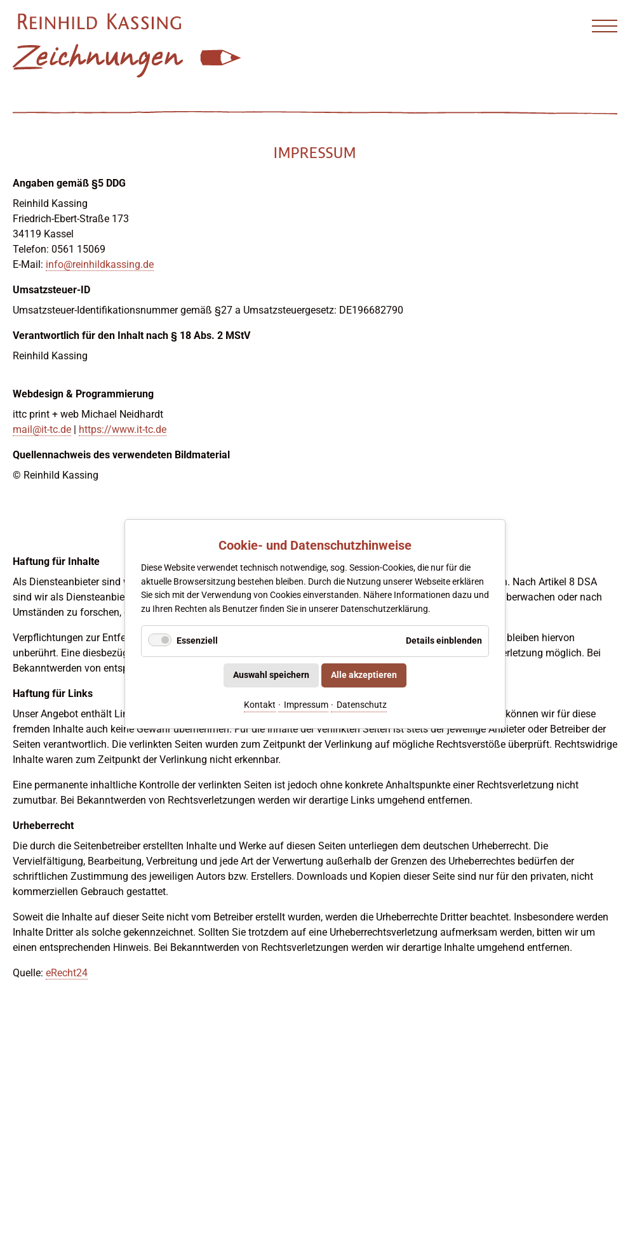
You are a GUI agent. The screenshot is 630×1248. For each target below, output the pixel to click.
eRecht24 (67, 973)
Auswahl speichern (271, 675)
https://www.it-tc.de (122, 429)
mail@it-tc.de (42, 429)
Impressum (306, 704)
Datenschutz (362, 704)
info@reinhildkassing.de (100, 264)
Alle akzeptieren (364, 675)
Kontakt (260, 704)
